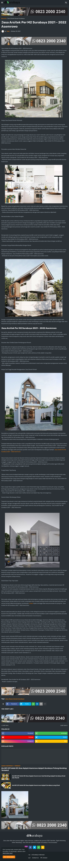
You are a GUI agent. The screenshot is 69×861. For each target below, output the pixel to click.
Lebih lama (63, 725)
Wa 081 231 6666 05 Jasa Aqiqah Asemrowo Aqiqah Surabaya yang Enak (36, 785)
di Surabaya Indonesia (38, 855)
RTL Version (43, 858)
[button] (2, 2)
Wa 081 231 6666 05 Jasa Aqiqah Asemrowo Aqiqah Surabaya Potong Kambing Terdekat (34, 769)
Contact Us (35, 858)
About (28, 858)
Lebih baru (5, 725)
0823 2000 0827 (8, 853)
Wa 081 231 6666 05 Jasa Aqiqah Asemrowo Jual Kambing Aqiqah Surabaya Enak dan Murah (38, 777)
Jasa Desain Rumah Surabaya (16, 18)
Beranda (3, 18)
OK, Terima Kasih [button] (9, 857)
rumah (31, 603)
